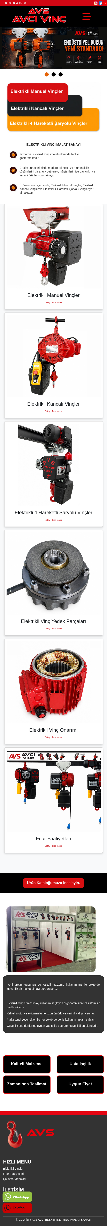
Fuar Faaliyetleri (13, 1173)
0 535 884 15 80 (15, 3)
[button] (47, 74)
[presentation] (9, 47)
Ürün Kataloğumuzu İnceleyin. (53, 883)
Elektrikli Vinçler (13, 1168)
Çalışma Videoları (14, 1179)
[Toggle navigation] (86, 16)
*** (4, 1204)
